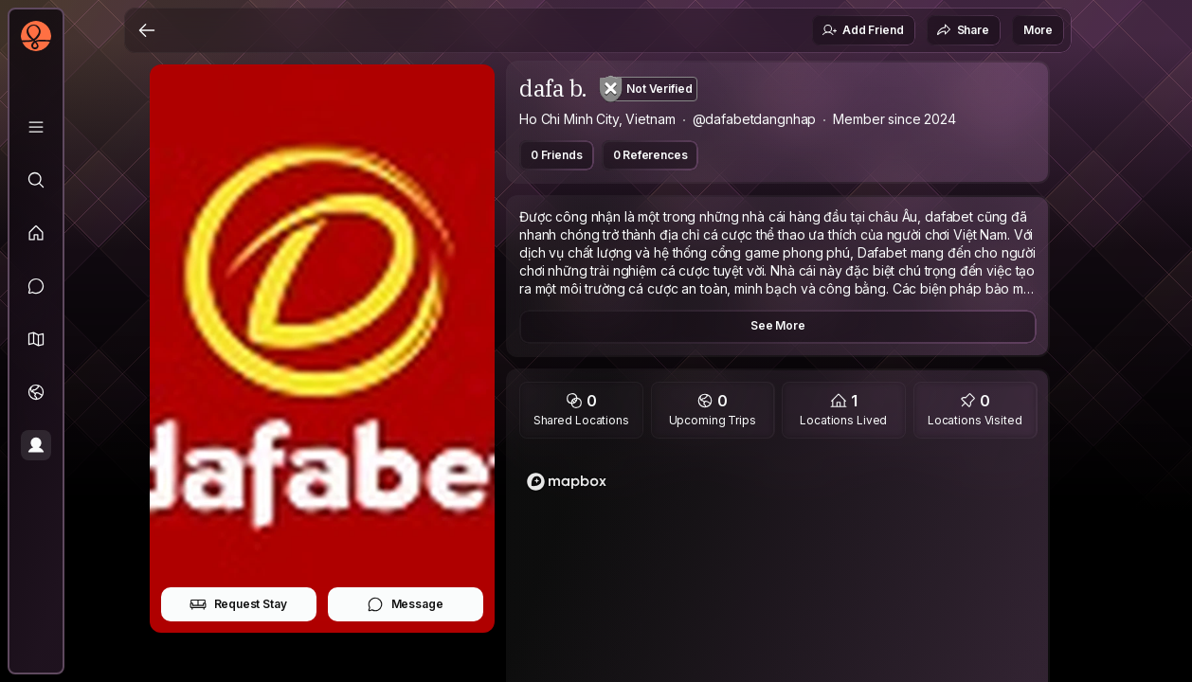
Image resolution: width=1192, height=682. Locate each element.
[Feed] (36, 233)
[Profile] (36, 445)
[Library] (36, 127)
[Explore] (36, 180)
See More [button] (777, 325)
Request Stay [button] (238, 604)
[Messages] (36, 286)
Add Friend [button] (862, 30)
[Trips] (36, 392)
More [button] (1038, 30)
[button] (36, 339)
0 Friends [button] (557, 155)
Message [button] (405, 604)
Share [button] (962, 30)
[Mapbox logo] (566, 482)
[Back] (147, 30)
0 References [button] (650, 155)
